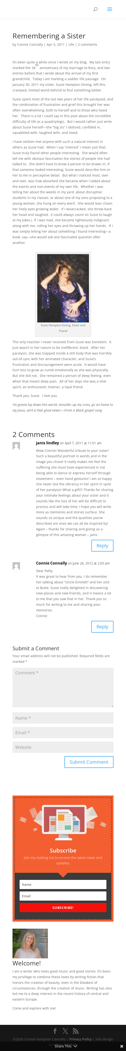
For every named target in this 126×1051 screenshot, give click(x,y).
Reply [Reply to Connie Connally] (102, 626)
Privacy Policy (80, 1039)
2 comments (87, 44)
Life (71, 44)
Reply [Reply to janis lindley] (102, 545)
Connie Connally (30, 44)
